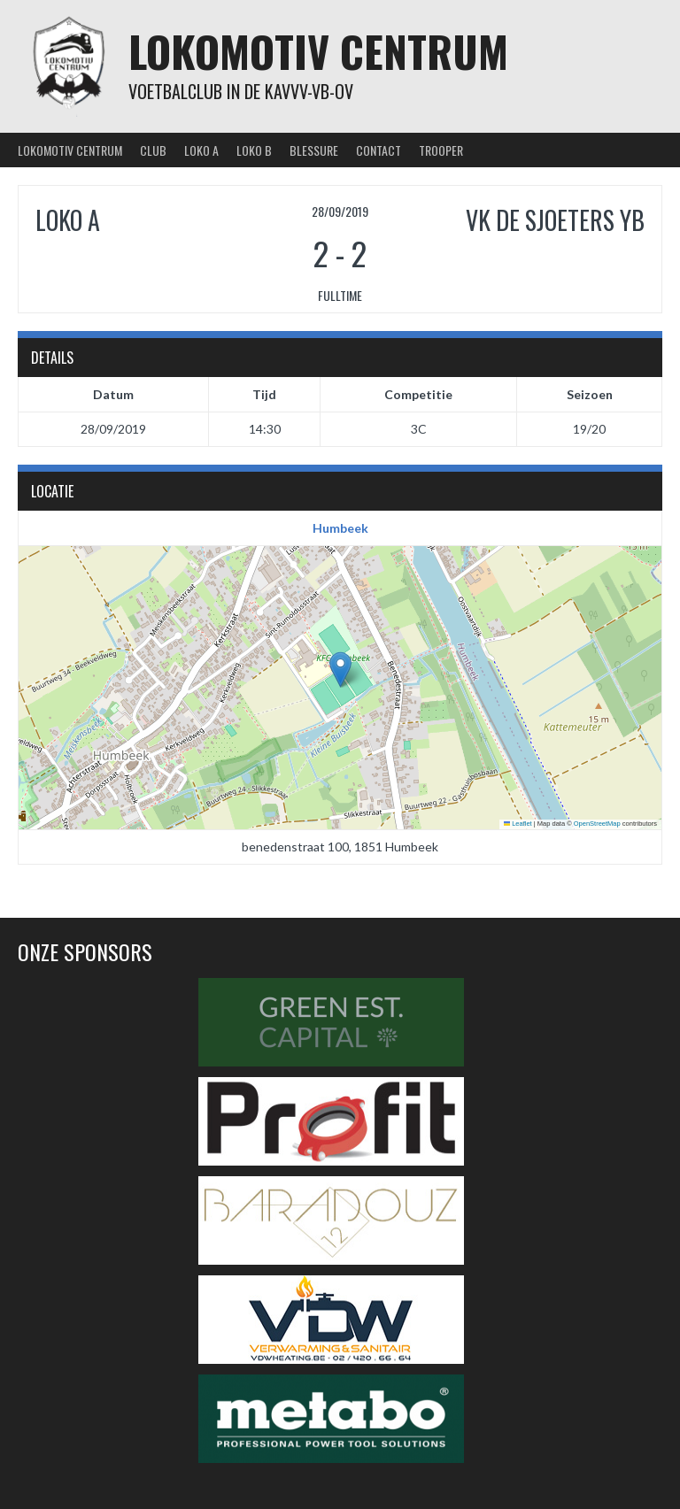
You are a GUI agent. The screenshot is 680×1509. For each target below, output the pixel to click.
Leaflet (518, 824)
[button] (340, 669)
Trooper (441, 150)
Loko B (254, 150)
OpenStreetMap (597, 824)
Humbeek (340, 527)
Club (153, 150)
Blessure (314, 150)
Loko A (201, 150)
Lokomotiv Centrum (318, 50)
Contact (378, 150)
